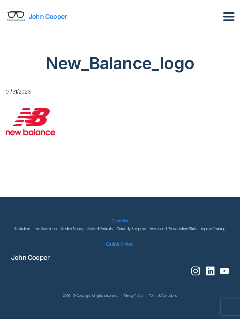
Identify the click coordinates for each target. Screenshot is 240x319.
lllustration (22, 228)
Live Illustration (45, 228)
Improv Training (213, 228)
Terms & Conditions (163, 295)
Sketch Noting (71, 228)
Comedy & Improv (131, 228)
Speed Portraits (100, 228)
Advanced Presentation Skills (173, 228)
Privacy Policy (133, 295)
